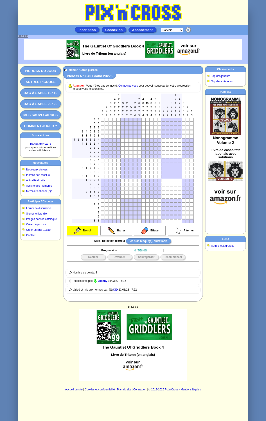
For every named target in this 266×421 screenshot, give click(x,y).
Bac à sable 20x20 (40, 104)
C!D (115, 289)
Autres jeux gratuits (222, 245)
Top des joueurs (220, 76)
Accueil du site (74, 389)
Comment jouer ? (40, 126)
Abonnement (142, 30)
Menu (72, 70)
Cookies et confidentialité (100, 389)
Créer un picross (36, 224)
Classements (225, 69)
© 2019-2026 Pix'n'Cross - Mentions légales (175, 389)
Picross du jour (40, 71)
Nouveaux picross (36, 169)
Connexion (114, 30)
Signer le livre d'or (37, 213)
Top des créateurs (221, 81)
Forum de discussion (38, 208)
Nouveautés (40, 162)
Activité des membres (39, 185)
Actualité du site (35, 180)
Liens (225, 239)
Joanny (102, 280)
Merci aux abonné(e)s (39, 191)
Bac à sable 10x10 (40, 93)
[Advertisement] (133, 345)
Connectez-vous (40, 144)
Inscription (87, 30)
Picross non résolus (38, 175)
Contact (30, 235)
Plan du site (124, 389)
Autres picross (40, 82)
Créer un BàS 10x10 (38, 229)
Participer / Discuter (40, 201)
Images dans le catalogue (41, 219)
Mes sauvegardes (40, 115)
